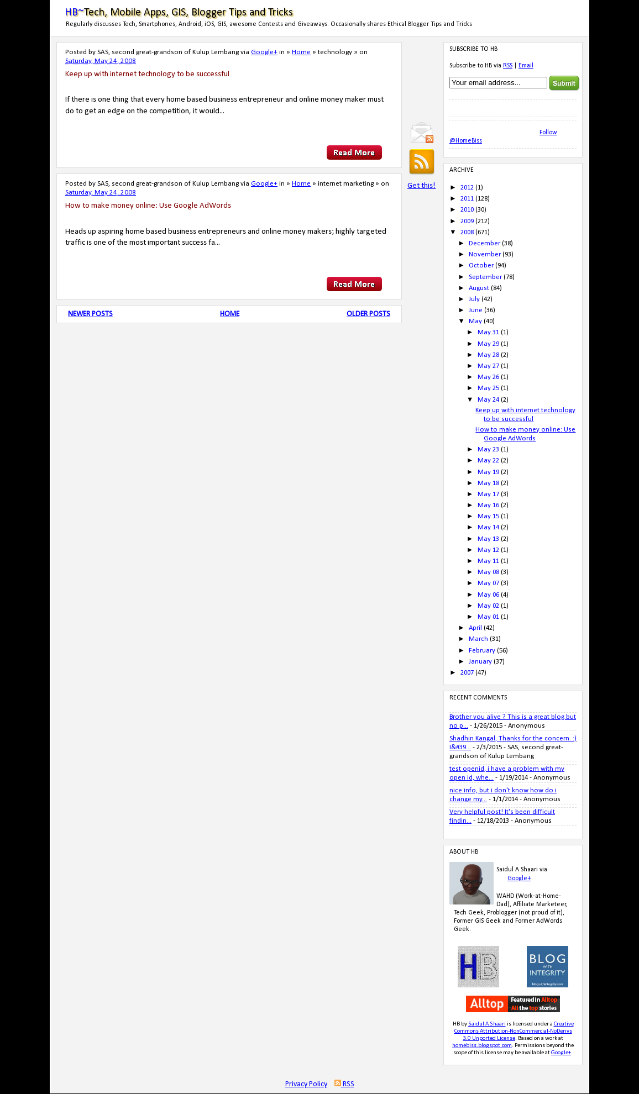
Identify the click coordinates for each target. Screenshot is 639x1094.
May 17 (488, 494)
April (475, 628)
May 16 (488, 505)
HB (456, 1024)
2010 (467, 209)
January (480, 661)
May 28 (488, 355)
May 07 (488, 583)
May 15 (488, 516)
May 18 (488, 483)
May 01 (488, 616)
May (475, 321)
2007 (467, 672)
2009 (467, 221)
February (482, 650)
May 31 (488, 332)
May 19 (488, 472)
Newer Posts (90, 314)
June (476, 310)
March (478, 639)
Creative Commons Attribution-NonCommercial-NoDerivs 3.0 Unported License (514, 1031)
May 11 (488, 561)
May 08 (488, 572)
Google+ (264, 52)
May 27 (488, 366)
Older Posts (368, 314)
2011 (467, 198)
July (474, 299)
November (485, 254)
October (481, 265)
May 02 (488, 605)
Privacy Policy (306, 1084)
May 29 (488, 344)
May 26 (488, 377)
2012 (467, 187)
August (479, 288)
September (485, 277)
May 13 (488, 539)
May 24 (488, 399)
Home (301, 52)
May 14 (488, 527)
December (484, 243)
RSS (507, 65)
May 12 (488, 550)
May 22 (488, 460)
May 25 (488, 388)
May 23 (488, 449)
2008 (467, 232)
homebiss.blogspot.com (482, 1046)
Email (525, 65)
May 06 (488, 594)
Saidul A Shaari (487, 1024)
